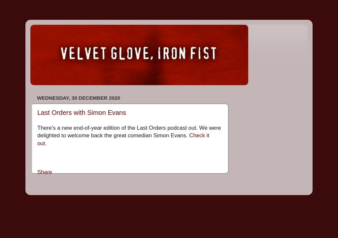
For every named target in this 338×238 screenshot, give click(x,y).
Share (44, 172)
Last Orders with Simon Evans (81, 112)
